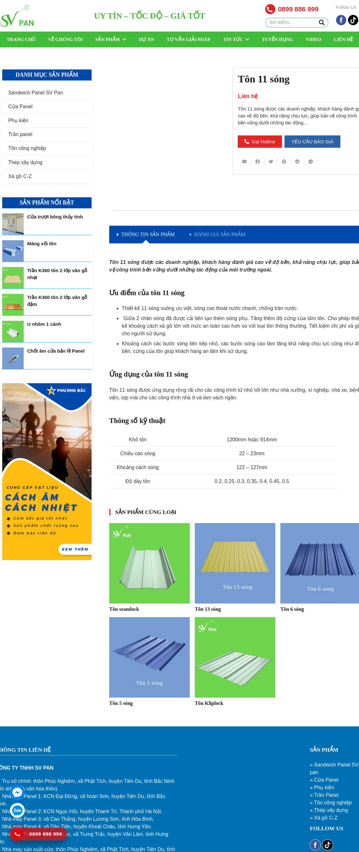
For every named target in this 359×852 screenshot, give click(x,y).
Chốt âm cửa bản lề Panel (56, 351)
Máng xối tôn (41, 243)
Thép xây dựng (25, 162)
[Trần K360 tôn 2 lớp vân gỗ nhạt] (13, 278)
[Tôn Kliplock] (235, 657)
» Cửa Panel (324, 780)
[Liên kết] (17, 16)
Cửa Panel (20, 106)
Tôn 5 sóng (121, 703)
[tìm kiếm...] (296, 22)
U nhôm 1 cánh (44, 324)
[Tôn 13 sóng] (235, 563)
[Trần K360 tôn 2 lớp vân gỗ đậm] (13, 304)
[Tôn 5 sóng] (149, 657)
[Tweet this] (271, 161)
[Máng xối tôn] (13, 251)
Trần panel (20, 134)
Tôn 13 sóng (208, 609)
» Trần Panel (324, 795)
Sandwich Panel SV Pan (35, 92)
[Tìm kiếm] (322, 22)
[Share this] (257, 161)
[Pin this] (284, 161)
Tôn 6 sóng (292, 609)
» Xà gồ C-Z (323, 817)
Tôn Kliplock (209, 703)
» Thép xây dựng (329, 810)
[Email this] (244, 161)
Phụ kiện (18, 120)
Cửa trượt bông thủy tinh (55, 216)
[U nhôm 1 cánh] (13, 331)
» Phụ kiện (322, 787)
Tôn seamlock (124, 609)
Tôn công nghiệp (27, 148)
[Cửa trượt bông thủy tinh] (13, 224)
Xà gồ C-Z (20, 176)
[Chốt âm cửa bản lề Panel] (13, 358)
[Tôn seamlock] (149, 563)
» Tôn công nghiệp (330, 802)
